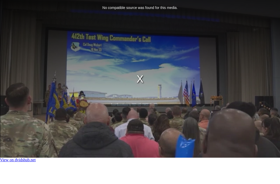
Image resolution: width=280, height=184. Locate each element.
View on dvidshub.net (18, 160)
